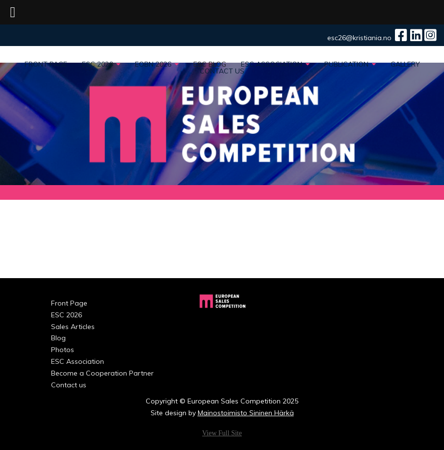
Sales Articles (73, 326)
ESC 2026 (101, 64)
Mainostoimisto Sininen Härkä (246, 412)
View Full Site (222, 433)
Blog (58, 337)
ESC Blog (209, 64)
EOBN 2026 (157, 64)
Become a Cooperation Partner (80, 373)
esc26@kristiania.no (359, 37)
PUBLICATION (350, 64)
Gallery (405, 64)
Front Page (46, 64)
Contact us (222, 71)
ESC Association (275, 64)
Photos (62, 349)
